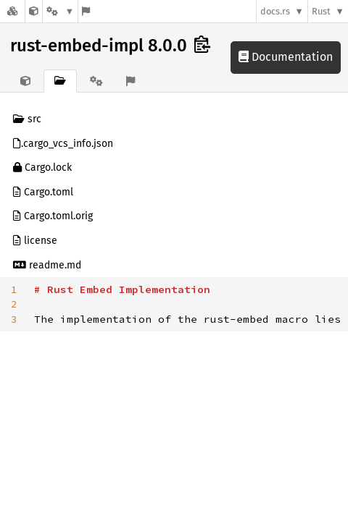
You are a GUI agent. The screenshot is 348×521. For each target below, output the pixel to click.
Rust (321, 11)
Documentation (286, 57)
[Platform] (60, 11)
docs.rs (275, 11)
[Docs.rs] (12, 11)
